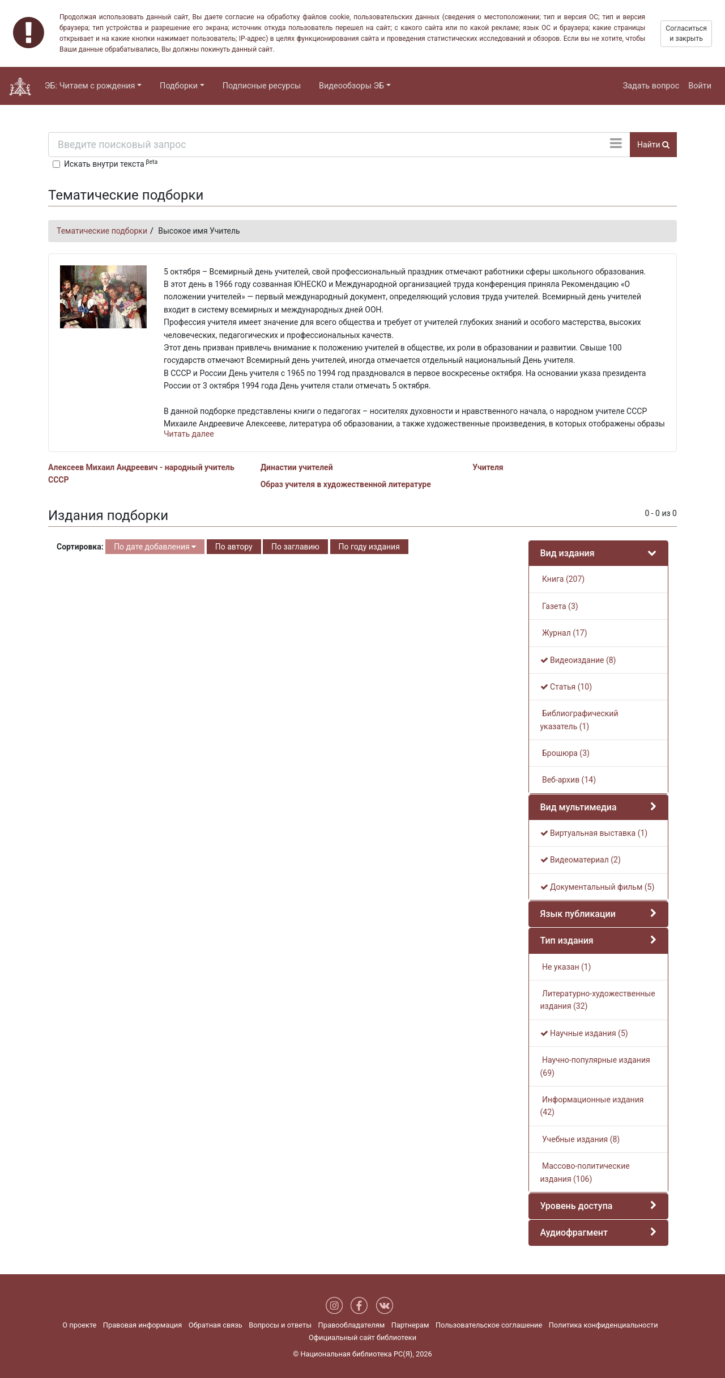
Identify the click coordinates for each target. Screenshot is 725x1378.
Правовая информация (142, 1325)
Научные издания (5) (584, 1033)
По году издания (369, 546)
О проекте (79, 1325)
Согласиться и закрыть (686, 33)
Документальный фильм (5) (597, 886)
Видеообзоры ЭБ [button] (351, 86)
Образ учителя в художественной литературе (346, 484)
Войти (699, 86)
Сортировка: (80, 546)
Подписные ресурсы (262, 86)
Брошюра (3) (565, 753)
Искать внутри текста (110, 163)
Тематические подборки (102, 230)
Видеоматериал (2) (580, 859)
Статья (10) (566, 686)
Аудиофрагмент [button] (574, 1232)
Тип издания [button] (567, 940)
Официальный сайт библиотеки (362, 1337)
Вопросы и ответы (280, 1325)
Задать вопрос (651, 86)
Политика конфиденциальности (603, 1325)
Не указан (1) (565, 966)
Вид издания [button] (567, 553)
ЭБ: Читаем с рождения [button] (90, 86)
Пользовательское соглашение (489, 1325)
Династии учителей (297, 467)
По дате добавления (155, 546)
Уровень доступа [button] (576, 1206)
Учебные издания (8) (580, 1139)
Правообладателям (351, 1325)
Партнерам (410, 1325)
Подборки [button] (179, 86)
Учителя (487, 467)
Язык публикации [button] (578, 913)
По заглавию (295, 546)
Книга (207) (562, 579)
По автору (234, 546)
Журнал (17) (563, 632)
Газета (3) (559, 606)
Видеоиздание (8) (578, 660)
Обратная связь (215, 1325)
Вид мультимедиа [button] (578, 807)
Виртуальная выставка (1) (594, 833)
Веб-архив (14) (568, 779)
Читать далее (189, 433)
